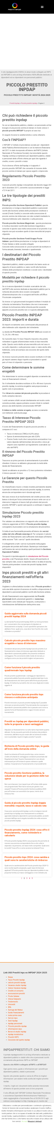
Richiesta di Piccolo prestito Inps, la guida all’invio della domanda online (27, 747)
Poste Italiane (13, 996)
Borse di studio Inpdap (17, 1032)
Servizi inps (13, 1018)
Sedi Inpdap (13, 1021)
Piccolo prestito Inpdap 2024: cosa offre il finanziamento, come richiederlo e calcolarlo (27, 832)
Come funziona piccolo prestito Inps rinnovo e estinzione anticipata (24, 696)
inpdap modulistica (15, 1034)
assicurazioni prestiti (16, 993)
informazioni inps (15, 1029)
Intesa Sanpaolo (14, 999)
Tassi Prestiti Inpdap (16, 980)
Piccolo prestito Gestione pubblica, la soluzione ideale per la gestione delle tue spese (27, 776)
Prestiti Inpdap (15, 103)
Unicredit (11, 1004)
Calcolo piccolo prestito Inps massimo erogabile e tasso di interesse (25, 642)
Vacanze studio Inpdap (17, 985)
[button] (42, 7)
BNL (9, 1007)
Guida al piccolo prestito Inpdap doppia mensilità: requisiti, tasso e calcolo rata (25, 804)
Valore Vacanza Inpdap (17, 988)
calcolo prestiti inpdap (17, 982)
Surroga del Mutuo (15, 1010)
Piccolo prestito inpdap (29, 103)
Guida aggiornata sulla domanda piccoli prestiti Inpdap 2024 (26, 615)
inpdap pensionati (15, 1023)
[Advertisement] (27, 41)
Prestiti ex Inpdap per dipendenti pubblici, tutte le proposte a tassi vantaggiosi (27, 723)
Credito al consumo (15, 991)
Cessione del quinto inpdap (19, 1040)
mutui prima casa (15, 1015)
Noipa (10, 977)
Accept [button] (24, 1121)
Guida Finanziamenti (16, 1012)
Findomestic (13, 1002)
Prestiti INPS (13, 1037)
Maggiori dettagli (35, 1121)
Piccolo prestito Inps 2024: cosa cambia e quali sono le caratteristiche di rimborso (27, 858)
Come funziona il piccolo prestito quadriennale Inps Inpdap (22, 669)
